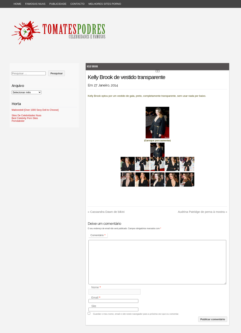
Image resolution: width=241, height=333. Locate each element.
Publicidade (58, 3)
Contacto (77, 3)
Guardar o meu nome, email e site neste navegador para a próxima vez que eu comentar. (136, 314)
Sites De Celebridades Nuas (26, 115)
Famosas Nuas (35, 3)
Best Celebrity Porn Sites (25, 118)
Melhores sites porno (104, 3)
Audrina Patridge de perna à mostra (202, 211)
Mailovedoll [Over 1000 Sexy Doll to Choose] (35, 110)
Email (95, 297)
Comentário (97, 235)
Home (17, 3)
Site (93, 306)
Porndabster (18, 121)
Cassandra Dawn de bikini (106, 211)
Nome (96, 287)
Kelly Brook (92, 66)
